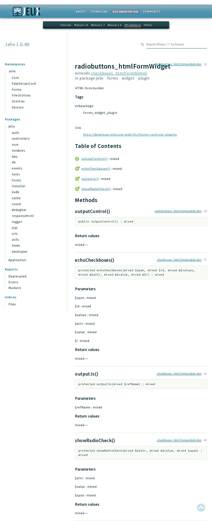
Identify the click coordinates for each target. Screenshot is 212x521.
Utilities (18, 101)
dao (14, 156)
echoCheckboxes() (96, 169)
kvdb (15, 192)
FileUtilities (21, 95)
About (81, 11)
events (17, 168)
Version (18, 107)
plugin (144, 78)
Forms (17, 89)
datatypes (20, 251)
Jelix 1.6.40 (17, 44)
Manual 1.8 (81, 25)
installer (18, 186)
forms (16, 180)
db (14, 162)
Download (99, 11)
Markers (14, 288)
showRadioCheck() (96, 189)
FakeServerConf (24, 83)
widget (128, 78)
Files (12, 304)
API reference (132, 25)
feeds (16, 245)
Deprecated (17, 276)
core (15, 144)
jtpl (15, 228)
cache (16, 198)
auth (15, 133)
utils (15, 239)
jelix (11, 126)
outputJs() (90, 179)
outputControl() (94, 159)
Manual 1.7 (98, 25)
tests (16, 174)
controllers (21, 138)
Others (148, 25)
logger (17, 222)
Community (152, 11)
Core (15, 77)
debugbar (19, 210)
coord (16, 204)
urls (15, 233)
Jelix (12, 71)
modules (18, 150)
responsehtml (23, 216)
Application (17, 260)
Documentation (125, 11)
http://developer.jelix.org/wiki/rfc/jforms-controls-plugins (130, 134)
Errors (13, 282)
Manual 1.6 (114, 25)
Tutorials (65, 25)
